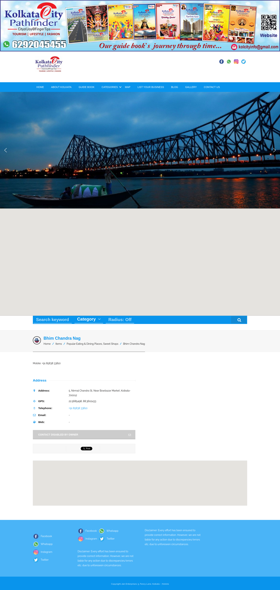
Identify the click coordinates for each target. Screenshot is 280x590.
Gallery (191, 87)
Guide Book (86, 87)
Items (59, 343)
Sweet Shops (110, 343)
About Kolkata (61, 87)
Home (40, 87)
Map (127, 87)
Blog (174, 87)
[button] (5, 150)
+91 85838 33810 (78, 408)
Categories (110, 87)
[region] (140, 150)
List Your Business (151, 87)
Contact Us (212, 87)
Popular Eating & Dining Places (84, 343)
